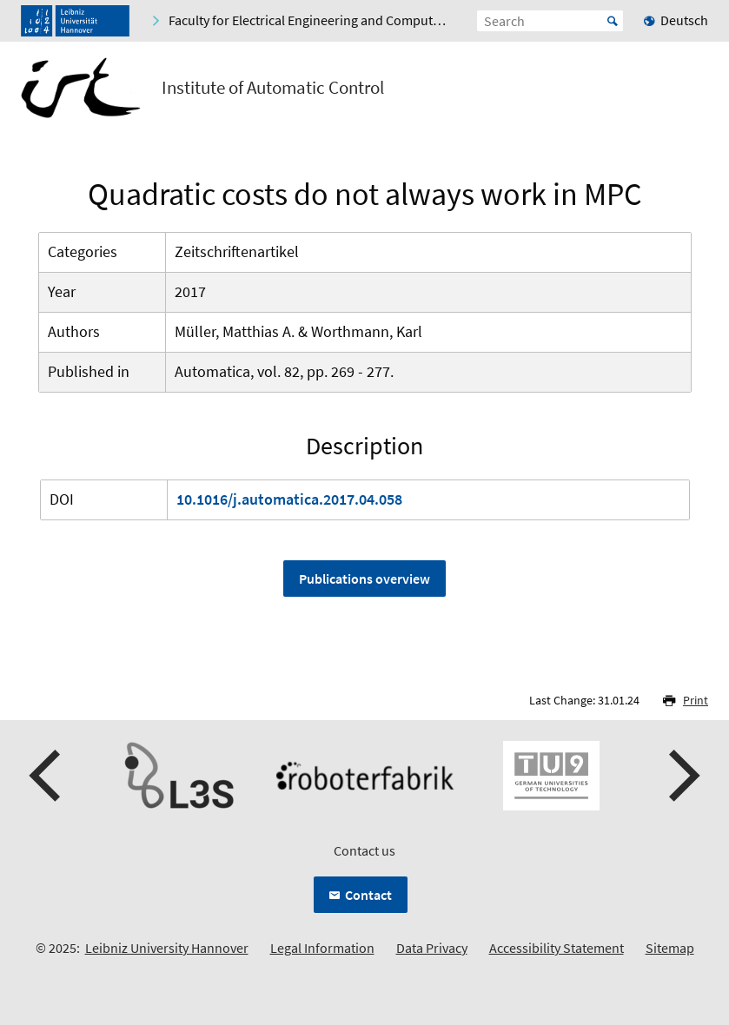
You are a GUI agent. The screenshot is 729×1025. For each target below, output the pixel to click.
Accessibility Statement (556, 947)
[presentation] (47, 776)
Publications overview (364, 578)
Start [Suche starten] (612, 20)
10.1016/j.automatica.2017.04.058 (289, 499)
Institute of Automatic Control (273, 87)
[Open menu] (694, 91)
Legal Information (322, 947)
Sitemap (670, 947)
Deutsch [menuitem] (684, 20)
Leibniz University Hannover (167, 947)
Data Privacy (431, 947)
